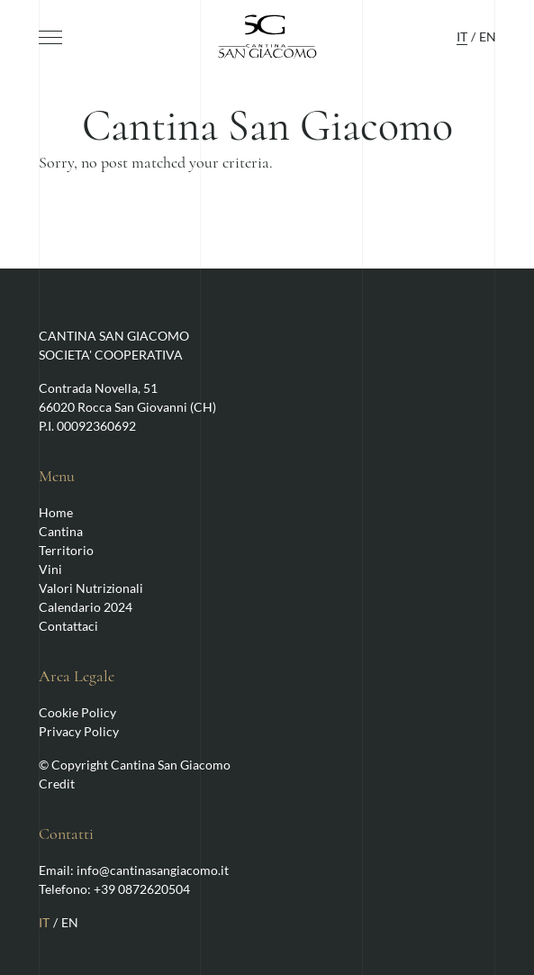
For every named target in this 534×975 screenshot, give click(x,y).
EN (487, 36)
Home (56, 512)
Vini (50, 569)
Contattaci (68, 625)
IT (462, 36)
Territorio (66, 550)
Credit (57, 783)
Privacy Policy (79, 731)
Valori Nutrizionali (91, 588)
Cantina (61, 531)
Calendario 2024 (85, 607)
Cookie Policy (77, 712)
